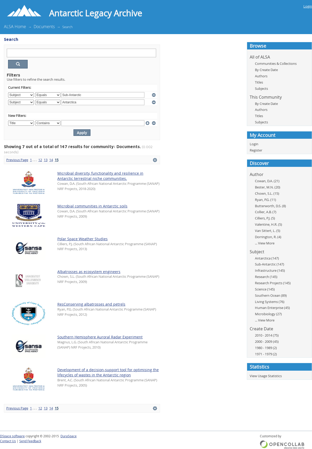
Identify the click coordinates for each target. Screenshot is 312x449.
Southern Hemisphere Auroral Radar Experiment (100, 336)
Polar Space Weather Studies (82, 238)
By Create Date (266, 69)
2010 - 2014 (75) (267, 335)
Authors (261, 76)
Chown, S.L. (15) (267, 193)
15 (56, 159)
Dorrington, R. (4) (268, 237)
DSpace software (12, 436)
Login (307, 6)
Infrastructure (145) (270, 270)
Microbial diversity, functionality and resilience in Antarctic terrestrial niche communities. (100, 176)
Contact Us (8, 441)
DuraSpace (68, 436)
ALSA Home (15, 26)
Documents (44, 26)
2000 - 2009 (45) (267, 341)
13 (45, 159)
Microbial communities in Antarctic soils (92, 206)
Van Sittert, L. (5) (267, 230)
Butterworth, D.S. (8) (270, 206)
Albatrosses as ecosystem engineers (88, 271)
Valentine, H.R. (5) (268, 224)
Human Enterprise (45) (272, 307)
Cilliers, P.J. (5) (265, 218)
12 (40, 159)
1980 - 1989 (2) (266, 347)
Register (256, 150)
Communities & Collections (276, 63)
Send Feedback (30, 441)
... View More (264, 243)
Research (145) (266, 276)
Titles (259, 82)
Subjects (261, 88)
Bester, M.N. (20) (267, 187)
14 (51, 159)
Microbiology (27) (268, 314)
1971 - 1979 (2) (266, 354)
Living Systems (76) (269, 301)
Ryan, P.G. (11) (265, 199)
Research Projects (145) (273, 283)
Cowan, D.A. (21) (267, 181)
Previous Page (17, 159)
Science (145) (265, 289)
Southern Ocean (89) (271, 295)
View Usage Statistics (266, 376)
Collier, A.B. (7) (265, 212)
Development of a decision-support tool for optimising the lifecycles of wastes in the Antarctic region (108, 372)
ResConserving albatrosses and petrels (91, 304)
